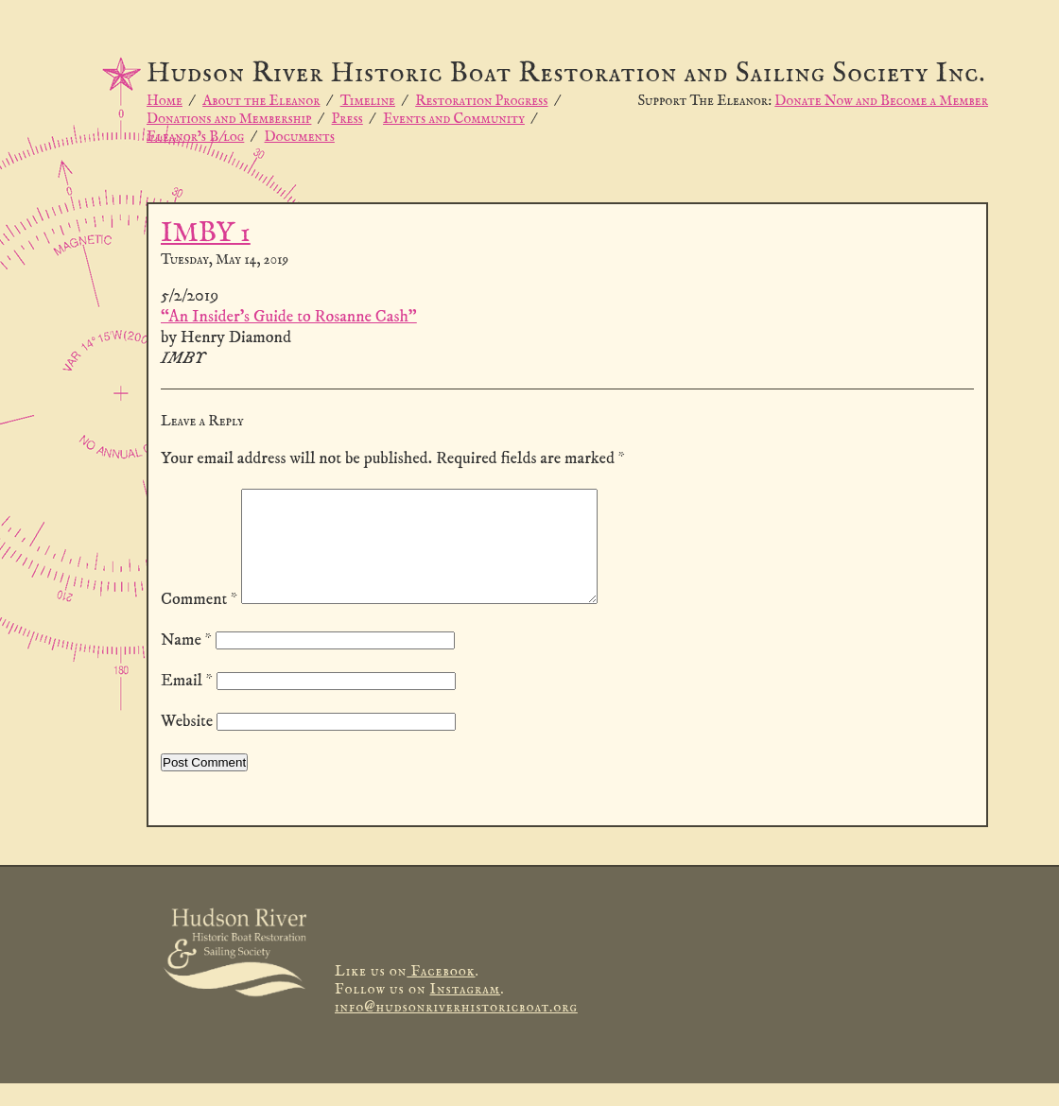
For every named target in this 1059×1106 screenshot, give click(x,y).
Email (187, 703)
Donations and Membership (229, 119)
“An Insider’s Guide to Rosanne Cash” (289, 316)
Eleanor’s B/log (195, 137)
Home (164, 101)
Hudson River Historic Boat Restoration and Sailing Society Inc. (566, 74)
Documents (300, 137)
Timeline (367, 101)
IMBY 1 (206, 233)
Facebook (441, 994)
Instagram (465, 1012)
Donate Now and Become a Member (881, 101)
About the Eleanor (261, 101)
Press (347, 119)
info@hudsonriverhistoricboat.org (456, 1030)
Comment (199, 622)
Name (186, 662)
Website (187, 744)
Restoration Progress (481, 101)
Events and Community (454, 119)
